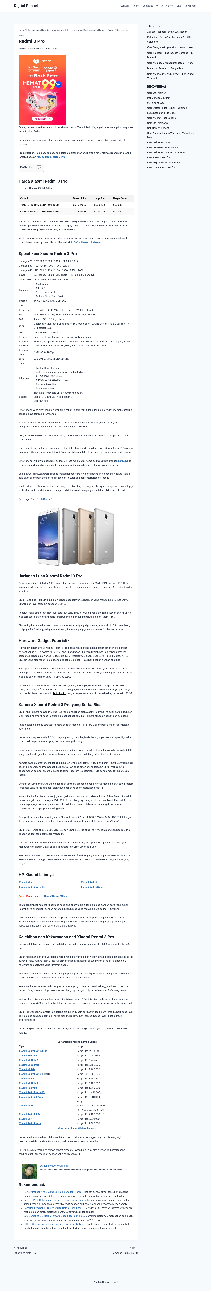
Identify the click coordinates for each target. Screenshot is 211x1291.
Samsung (148, 5)
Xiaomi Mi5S (26, 1105)
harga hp (123, 460)
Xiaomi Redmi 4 (28, 1055)
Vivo (178, 5)
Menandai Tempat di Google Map (165, 68)
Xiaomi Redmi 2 (90, 882)
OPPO (159, 5)
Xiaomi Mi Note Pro (30, 1083)
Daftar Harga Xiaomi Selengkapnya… (76, 1127)
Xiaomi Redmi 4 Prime (31, 1096)
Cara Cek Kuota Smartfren (161, 167)
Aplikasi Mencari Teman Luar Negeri (167, 31)
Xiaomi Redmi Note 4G (32, 887)
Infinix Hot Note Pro (44, 1250)
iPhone (136, 5)
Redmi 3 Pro (59, 693)
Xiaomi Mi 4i (26, 882)
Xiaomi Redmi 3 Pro (30, 1114)
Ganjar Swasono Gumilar (32, 48)
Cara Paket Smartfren (159, 157)
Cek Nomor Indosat (158, 127)
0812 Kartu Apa (156, 102)
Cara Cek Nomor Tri (158, 92)
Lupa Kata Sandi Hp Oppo (161, 112)
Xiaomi (170, 5)
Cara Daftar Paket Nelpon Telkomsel (167, 107)
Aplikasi (124, 5)
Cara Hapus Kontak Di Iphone (163, 162)
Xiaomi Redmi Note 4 (31, 1073)
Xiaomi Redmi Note (30, 1123)
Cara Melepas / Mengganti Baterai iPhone (170, 62)
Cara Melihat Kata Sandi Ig (162, 117)
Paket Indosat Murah (158, 97)
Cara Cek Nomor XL (158, 122)
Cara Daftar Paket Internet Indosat (166, 152)
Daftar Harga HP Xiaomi (87, 242)
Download (190, 5)
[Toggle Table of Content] (37, 167)
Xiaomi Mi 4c (26, 1078)
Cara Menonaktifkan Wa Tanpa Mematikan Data (170, 135)
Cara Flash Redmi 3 (41, 499)
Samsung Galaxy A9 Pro (108, 1250)
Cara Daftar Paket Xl (158, 142)
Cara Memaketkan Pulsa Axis (163, 147)
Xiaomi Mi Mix (27, 1069)
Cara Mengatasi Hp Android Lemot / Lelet (170, 47)
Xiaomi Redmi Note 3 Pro (51, 156)
